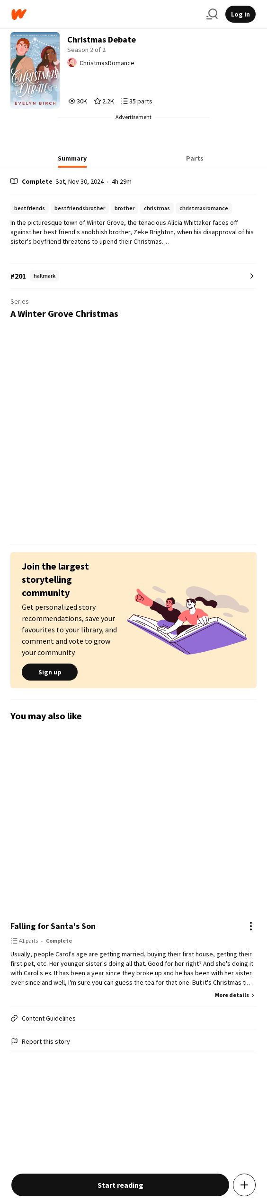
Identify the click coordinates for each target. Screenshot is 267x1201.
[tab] (72, 161)
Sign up (50, 672)
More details (236, 994)
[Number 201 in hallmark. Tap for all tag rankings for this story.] (133, 276)
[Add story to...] (244, 1185)
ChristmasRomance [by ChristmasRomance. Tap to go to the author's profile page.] (107, 63)
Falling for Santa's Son (53, 925)
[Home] (105, 14)
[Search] (212, 14)
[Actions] (251, 926)
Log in (240, 14)
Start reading (120, 1185)
